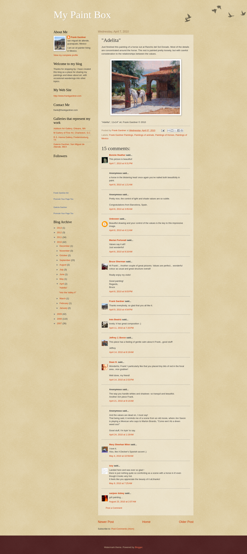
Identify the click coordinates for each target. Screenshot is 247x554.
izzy (111, 465)
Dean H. (113, 362)
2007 (59, 323)
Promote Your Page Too (63, 199)
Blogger (138, 547)
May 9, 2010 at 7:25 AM (120, 483)
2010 (59, 242)
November (65, 250)
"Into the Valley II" (67, 292)
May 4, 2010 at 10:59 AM (121, 456)
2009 (59, 314)
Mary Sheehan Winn (119, 444)
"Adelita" (63, 287)
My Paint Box (82, 14)
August (63, 264)
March (63, 298)
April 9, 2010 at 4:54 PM (120, 309)
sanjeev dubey (116, 493)
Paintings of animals (144, 135)
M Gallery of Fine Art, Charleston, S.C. (72, 132)
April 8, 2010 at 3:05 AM (120, 209)
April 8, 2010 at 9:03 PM (120, 291)
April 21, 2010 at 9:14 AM (121, 401)
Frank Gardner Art (61, 193)
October (64, 255)
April (62, 283)
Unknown (114, 218)
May (62, 279)
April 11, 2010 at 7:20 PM (121, 328)
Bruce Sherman (117, 261)
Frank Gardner (116, 301)
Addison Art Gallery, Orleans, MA (70, 128)
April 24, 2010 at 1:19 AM (121, 434)
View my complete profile (66, 55)
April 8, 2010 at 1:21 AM (120, 184)
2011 (59, 237)
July (62, 269)
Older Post (186, 522)
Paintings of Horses (164, 135)
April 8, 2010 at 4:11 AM (120, 230)
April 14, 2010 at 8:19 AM (121, 352)
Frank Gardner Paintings (121, 135)
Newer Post (106, 522)
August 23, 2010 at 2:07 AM (122, 501)
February (64, 303)
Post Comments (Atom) (122, 528)
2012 (59, 232)
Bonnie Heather (117, 155)
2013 (59, 228)
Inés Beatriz (115, 319)
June (62, 274)
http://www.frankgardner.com (67, 96)
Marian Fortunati (117, 240)
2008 (59, 319)
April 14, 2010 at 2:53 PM (121, 379)
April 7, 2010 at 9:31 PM (120, 163)
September (65, 260)
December (65, 246)
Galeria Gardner (60, 207)
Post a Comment (114, 508)
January (64, 308)
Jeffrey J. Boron (118, 337)
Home (146, 522)
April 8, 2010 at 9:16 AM (120, 251)
